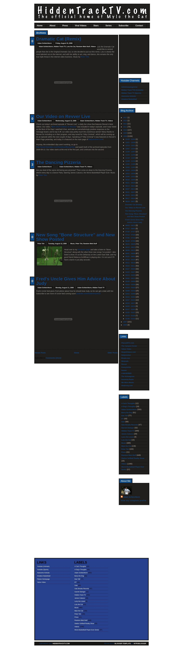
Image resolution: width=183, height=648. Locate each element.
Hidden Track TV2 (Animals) (132, 90)
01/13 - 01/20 (130, 316)
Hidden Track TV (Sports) (131, 93)
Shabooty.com (127, 385)
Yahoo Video (126, 349)
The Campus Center (129, 346)
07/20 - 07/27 (130, 232)
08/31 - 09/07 (130, 192)
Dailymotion (126, 355)
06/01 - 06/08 (130, 253)
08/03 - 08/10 (130, 225)
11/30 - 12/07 (130, 152)
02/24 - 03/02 (130, 297)
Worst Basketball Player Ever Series (86, 630)
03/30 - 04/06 (130, 281)
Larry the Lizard (127, 437)
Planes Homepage (43, 579)
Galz (123, 422)
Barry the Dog (126, 413)
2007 (125, 322)
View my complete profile (133, 501)
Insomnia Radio (127, 379)
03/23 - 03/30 (130, 284)
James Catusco (127, 434)
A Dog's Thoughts (128, 406)
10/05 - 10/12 (130, 177)
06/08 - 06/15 (130, 250)
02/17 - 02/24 (130, 300)
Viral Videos (80, 25)
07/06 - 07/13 (130, 238)
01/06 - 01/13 (130, 319)
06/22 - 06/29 (130, 244)
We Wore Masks (127, 382)
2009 (125, 133)
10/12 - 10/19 (130, 173)
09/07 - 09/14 (130, 189)
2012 (125, 124)
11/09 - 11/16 (130, 161)
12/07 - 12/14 (130, 149)
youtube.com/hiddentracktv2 (88, 294)
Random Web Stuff (83, 46)
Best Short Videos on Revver (64, 127)
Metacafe (124, 361)
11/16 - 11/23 (130, 158)
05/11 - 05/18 (130, 263)
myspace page (84, 250)
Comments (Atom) (53, 358)
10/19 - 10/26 (130, 170)
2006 (125, 325)
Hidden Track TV (60, 46)
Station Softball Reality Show (132, 458)
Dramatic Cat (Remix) (58, 38)
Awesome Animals (128, 96)
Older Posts (113, 353)
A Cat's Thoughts (128, 403)
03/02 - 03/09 (130, 294)
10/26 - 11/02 (130, 167)
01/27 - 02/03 (130, 309)
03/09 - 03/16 (130, 291)
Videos (93, 46)
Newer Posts (40, 353)
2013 (125, 121)
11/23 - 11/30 (130, 155)
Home (39, 25)
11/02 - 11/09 (130, 164)
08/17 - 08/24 (130, 198)
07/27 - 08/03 (130, 229)
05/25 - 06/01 (130, 256)
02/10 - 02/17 (130, 303)
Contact (139, 25)
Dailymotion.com (95, 139)
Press (65, 25)
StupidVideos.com (128, 352)
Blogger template (123, 643)
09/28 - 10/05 (130, 180)
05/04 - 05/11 (130, 266)
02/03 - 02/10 (130, 306)
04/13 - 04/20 (130, 275)
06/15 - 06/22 (130, 247)
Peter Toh (85, 57)
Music (72, 244)
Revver (124, 364)
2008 (125, 136)
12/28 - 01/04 (130, 139)
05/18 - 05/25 (130, 260)
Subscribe (123, 25)
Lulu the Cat (71, 46)
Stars (95, 25)
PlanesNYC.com (127, 343)
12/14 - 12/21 (130, 145)
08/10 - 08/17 (130, 201)
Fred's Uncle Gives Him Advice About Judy (75, 281)
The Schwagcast (127, 376)
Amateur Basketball (129, 99)
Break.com (125, 358)
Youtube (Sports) (43, 569)
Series (108, 25)
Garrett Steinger (127, 428)
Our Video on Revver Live (63, 116)
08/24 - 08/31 (130, 195)
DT (122, 419)
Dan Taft (124, 416)
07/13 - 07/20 (130, 235)
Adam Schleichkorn (46, 46)
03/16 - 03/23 (130, 288)
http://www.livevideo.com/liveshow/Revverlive (55, 147)
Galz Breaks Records (129, 425)
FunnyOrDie (126, 367)
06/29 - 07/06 (130, 241)
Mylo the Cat (126, 446)
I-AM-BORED (126, 373)
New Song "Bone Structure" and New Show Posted (75, 237)
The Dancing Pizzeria (58, 162)
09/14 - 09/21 (130, 186)
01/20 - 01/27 (130, 312)
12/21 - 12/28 (130, 142)
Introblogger (139, 643)
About (52, 25)
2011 (125, 127)
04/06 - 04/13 (130, 278)
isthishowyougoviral (129, 87)
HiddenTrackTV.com (61, 643)
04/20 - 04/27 (130, 272)
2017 (125, 118)
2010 (125, 130)
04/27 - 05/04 (130, 269)
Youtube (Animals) (43, 566)
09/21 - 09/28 (130, 183)
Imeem (124, 370)
